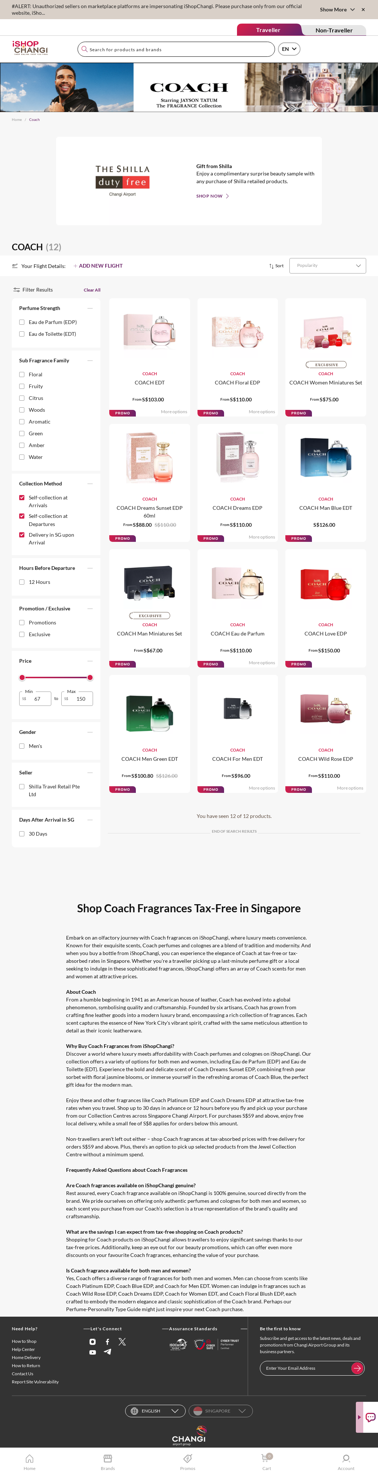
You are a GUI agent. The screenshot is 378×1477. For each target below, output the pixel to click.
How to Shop (24, 1341)
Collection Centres (109, 1115)
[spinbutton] (39, 699)
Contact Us (22, 1373)
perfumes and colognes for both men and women (243, 1201)
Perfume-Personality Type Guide (103, 1309)
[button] (56, 309)
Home (17, 119)
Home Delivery (26, 1357)
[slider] (22, 677)
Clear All (92, 290)
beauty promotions (207, 1247)
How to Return (26, 1365)
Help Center (23, 1349)
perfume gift (263, 961)
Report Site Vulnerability (35, 1381)
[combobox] (176, 49)
